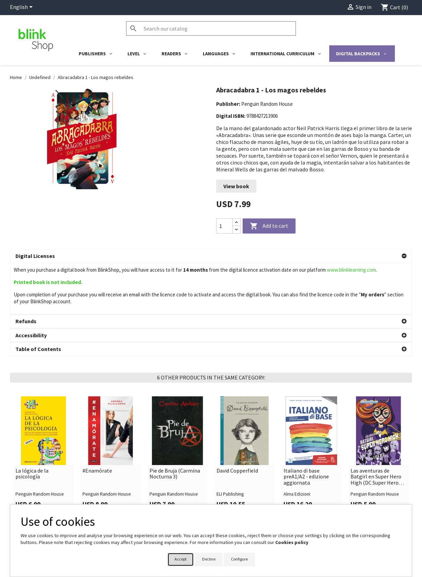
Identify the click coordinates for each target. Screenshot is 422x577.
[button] (211, 256)
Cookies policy (291, 542)
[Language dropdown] (22, 7)
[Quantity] (224, 226)
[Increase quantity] (236, 222)
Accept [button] (181, 559)
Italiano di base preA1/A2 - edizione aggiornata (306, 426)
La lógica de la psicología (31, 423)
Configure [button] (239, 559)
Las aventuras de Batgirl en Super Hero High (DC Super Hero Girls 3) (376, 426)
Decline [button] (208, 559)
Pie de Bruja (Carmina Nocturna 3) (174, 423)
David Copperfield (237, 420)
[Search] (211, 28)
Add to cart (269, 226)
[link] (43, 404)
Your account (232, 502)
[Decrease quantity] (236, 230)
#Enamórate (97, 420)
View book (236, 186)
